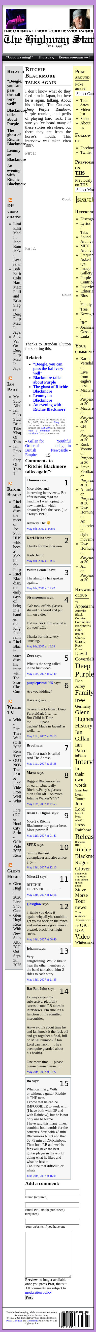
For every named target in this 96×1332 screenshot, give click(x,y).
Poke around (80, 86)
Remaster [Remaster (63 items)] (80, 842)
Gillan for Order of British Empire (34, 448)
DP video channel (15, 211)
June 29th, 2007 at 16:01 (41, 1176)
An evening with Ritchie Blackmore (49, 407)
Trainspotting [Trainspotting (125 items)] (85, 920)
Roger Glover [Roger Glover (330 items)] (82, 865)
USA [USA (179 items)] (79, 930)
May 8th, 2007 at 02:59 (41, 529)
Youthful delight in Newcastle (61, 445)
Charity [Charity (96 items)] (80, 637)
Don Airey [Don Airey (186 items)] (80, 683)
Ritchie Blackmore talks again (40, 75)
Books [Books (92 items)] (79, 633)
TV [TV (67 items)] (77, 925)
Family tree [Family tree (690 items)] (84, 696)
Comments (32, 1320)
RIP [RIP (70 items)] (77, 844)
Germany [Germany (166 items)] (83, 706)
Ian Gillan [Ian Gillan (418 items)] (82, 735)
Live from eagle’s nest (85, 379)
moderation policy (38, 1292)
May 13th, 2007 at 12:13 (41, 867)
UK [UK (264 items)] (83, 925)
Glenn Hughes (14, 873)
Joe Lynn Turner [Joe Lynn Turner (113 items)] (81, 794)
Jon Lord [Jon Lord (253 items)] (80, 806)
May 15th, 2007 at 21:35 (41, 979)
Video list (85, 111)
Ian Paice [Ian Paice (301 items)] (80, 747)
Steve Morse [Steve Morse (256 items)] (81, 892)
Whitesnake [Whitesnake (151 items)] (84, 942)
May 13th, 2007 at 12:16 (41, 895)
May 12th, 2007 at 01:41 (41, 835)
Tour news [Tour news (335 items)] (80, 904)
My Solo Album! (19, 401)
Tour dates (84, 102)
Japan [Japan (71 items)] (78, 790)
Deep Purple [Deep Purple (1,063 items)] (84, 670)
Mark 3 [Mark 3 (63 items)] (79, 813)
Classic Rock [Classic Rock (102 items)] (80, 643)
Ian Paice (12, 386)
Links (84, 336)
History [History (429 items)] (83, 725)
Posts (9, 1320)
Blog (56, 422)
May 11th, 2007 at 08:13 (41, 736)
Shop (84, 118)
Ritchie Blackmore (18, 491)
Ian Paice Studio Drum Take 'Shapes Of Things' (19, 426)
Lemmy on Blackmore (42, 398)
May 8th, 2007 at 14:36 (41, 561)
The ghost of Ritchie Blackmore (16, 137)
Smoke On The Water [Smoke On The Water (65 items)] (81, 875)
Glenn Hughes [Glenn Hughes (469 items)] (84, 715)
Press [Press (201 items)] (80, 824)
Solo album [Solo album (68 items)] (81, 879)
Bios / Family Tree (86, 302)
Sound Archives (87, 239)
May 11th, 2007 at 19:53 (41, 804)
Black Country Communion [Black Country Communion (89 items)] (83, 618)
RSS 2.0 (45, 427)
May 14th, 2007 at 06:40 (41, 939)
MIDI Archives (87, 248)
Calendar (17, 1320)
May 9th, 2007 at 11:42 (41, 588)
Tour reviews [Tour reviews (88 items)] (80, 914)
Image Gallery (86, 270)
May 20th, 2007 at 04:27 (41, 1072)
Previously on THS (83, 182)
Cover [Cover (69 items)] (78, 649)
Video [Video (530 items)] (82, 936)
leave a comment (39, 430)
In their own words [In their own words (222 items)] (81, 777)
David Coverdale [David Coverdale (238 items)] (85, 656)
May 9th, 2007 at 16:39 (41, 646)
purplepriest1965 (40, 683)
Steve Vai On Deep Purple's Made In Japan (19, 353)
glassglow (34, 904)
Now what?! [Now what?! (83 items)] (79, 818)
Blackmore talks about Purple (16, 117)
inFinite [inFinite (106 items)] (80, 755)
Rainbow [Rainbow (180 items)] (83, 830)
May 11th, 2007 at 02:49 (41, 674)
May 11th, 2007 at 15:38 (41, 763)
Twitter (86, 152)
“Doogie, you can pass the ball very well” (14, 92)
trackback (33, 433)
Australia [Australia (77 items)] (80, 611)
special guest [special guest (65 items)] (79, 884)
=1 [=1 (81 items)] (76, 602)
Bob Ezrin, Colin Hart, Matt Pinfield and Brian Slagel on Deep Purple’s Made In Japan (19, 300)
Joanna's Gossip (87, 329)
